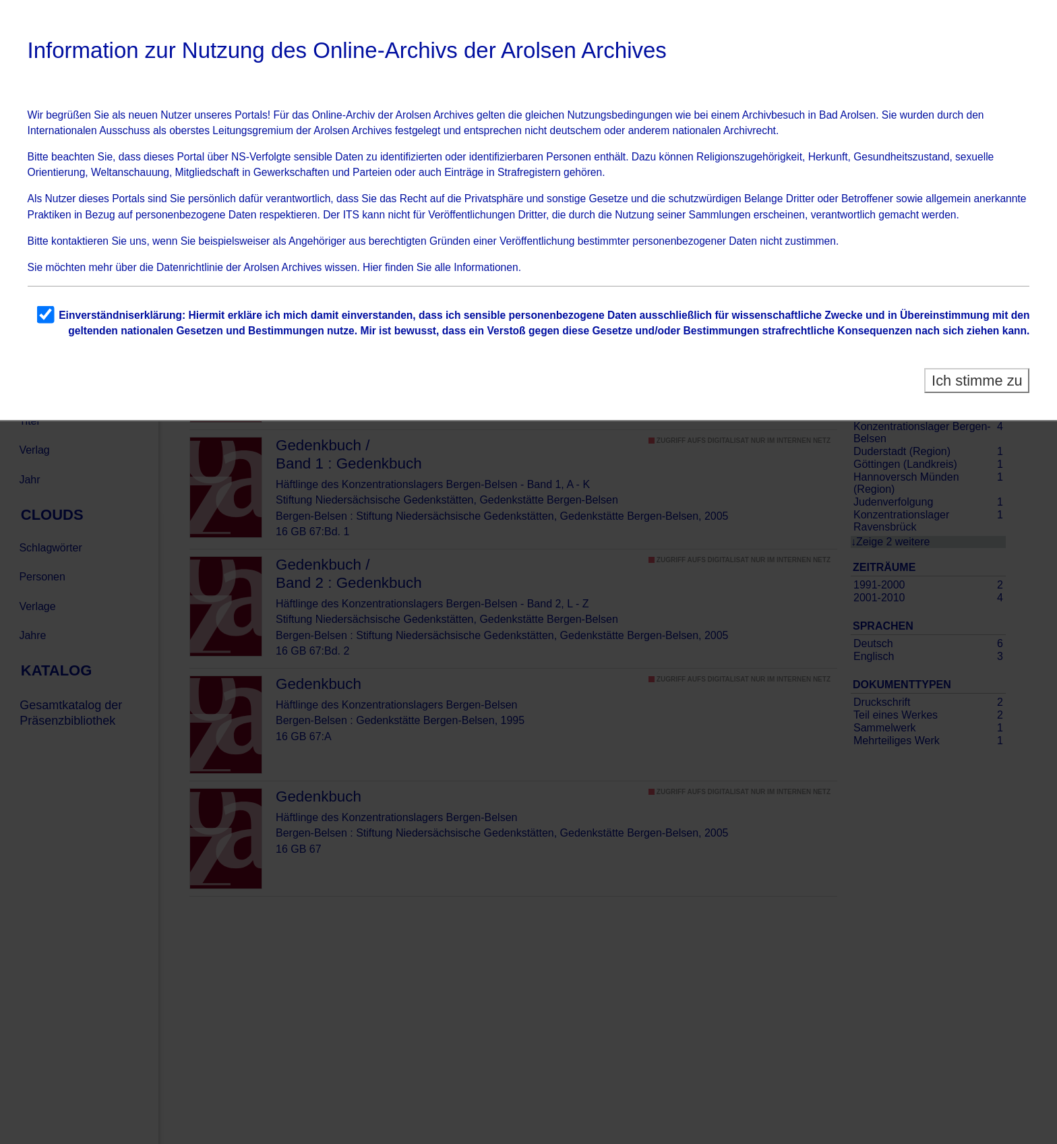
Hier (372, 267)
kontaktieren (80, 241)
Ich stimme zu (977, 380)
